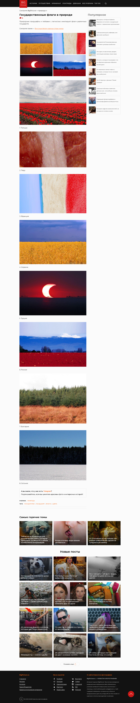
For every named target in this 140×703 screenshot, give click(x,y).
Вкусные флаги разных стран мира (49, 29)
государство (29, 504)
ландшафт (40, 504)
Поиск (111, 3)
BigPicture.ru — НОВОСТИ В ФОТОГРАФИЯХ (102, 678)
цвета (54, 504)
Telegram (47, 491)
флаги (48, 504)
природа (42, 11)
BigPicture (32, 11)
